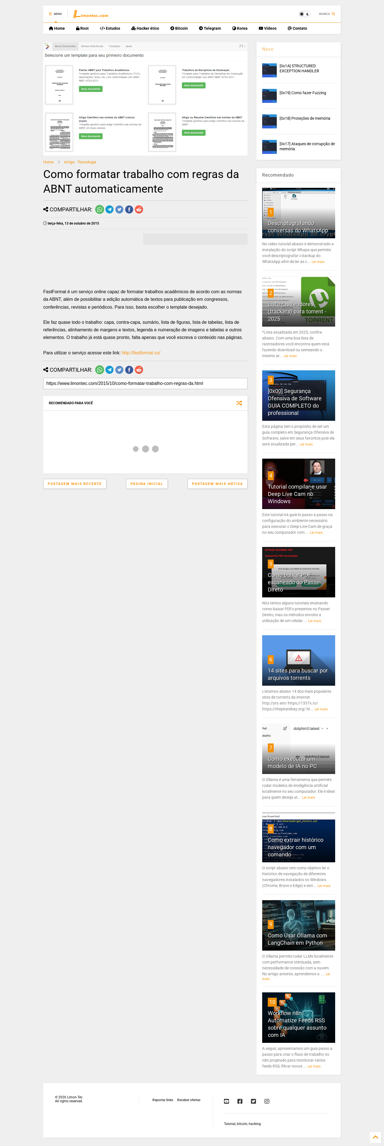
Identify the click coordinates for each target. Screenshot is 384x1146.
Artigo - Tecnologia (80, 162)
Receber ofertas (188, 1100)
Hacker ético (145, 28)
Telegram (210, 28)
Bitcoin (179, 28)
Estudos (110, 28)
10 (272, 1002)
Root (82, 28)
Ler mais (318, 262)
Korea (240, 28)
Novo (268, 49)
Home (57, 28)
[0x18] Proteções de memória (305, 118)
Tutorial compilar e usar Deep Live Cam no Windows (297, 494)
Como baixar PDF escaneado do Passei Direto (294, 582)
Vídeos (267, 28)
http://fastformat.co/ (141, 352)
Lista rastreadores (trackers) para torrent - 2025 (297, 311)
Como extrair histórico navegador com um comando (295, 847)
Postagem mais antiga (217, 484)
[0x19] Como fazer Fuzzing (303, 93)
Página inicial (147, 484)
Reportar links (162, 1100)
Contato (297, 28)
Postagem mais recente (75, 484)
